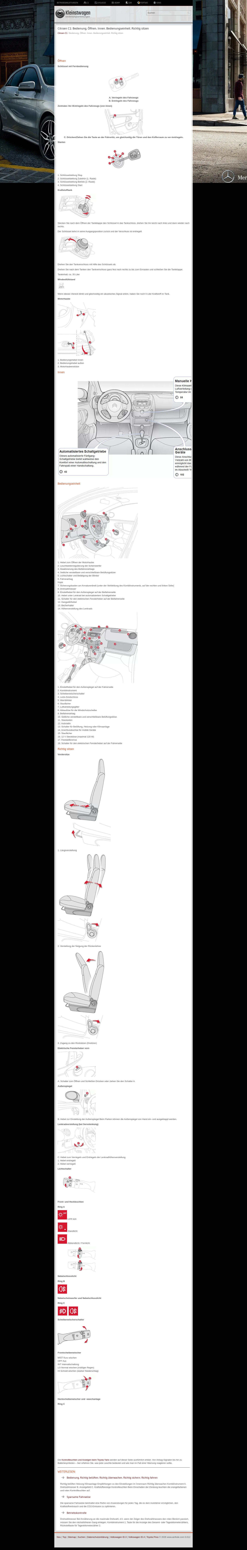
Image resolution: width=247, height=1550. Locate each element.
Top (64, 1537)
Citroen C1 (62, 33)
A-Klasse (100, 2)
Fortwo (142, 2)
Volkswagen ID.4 (136, 1537)
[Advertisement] (124, 46)
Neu (59, 1537)
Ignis (157, 2)
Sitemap (72, 1537)
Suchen (81, 1537)
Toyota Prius (153, 1537)
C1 (86, 2)
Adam (115, 2)
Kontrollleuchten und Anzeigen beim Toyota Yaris (85, 1460)
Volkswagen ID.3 (118, 1537)
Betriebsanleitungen (67, 2)
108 (128, 2)
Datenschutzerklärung (97, 1537)
